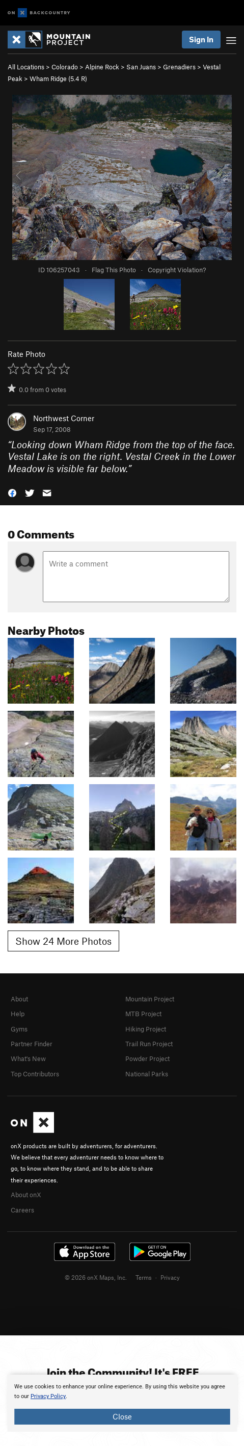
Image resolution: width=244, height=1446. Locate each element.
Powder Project (147, 1058)
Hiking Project (145, 1029)
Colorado (64, 67)
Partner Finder (31, 1044)
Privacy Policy (48, 1396)
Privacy (170, 1277)
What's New (28, 1058)
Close (122, 1416)
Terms (143, 1277)
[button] (12, 492)
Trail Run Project (149, 1044)
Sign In (201, 39)
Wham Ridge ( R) (58, 78)
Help (17, 1014)
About (19, 999)
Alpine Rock (102, 67)
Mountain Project (149, 999)
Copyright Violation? (177, 270)
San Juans (141, 67)
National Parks (146, 1074)
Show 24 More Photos (63, 941)
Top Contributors (35, 1074)
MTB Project (143, 1014)
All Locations (26, 67)
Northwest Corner (63, 418)
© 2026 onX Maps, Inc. (96, 1277)
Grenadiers (179, 67)
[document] (122, 1403)
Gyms (19, 1029)
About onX (26, 1195)
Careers (22, 1210)
